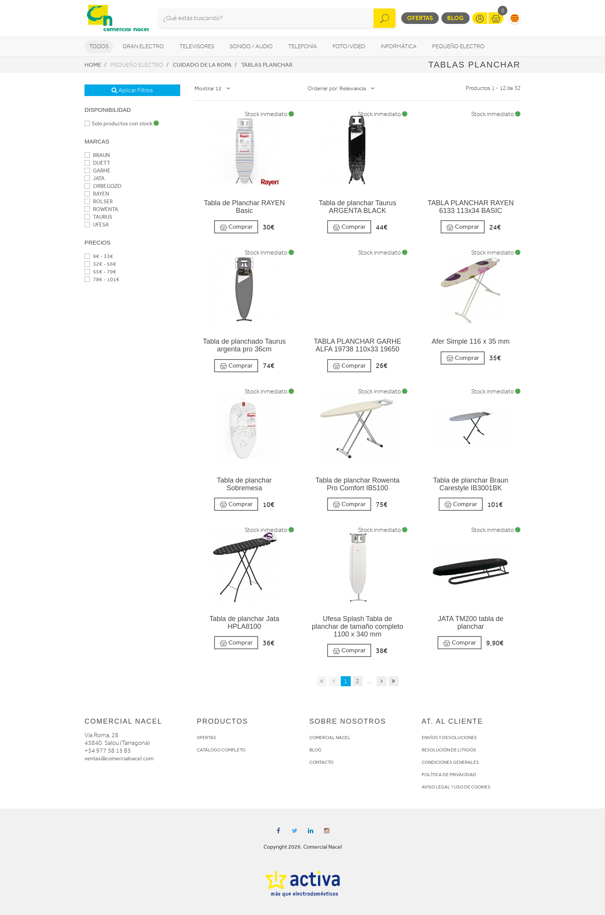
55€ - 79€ (100, 271)
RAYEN (96, 194)
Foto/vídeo (349, 46)
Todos (98, 46)
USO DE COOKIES (472, 787)
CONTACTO (321, 762)
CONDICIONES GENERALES (450, 762)
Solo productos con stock (121, 123)
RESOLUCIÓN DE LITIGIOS (449, 750)
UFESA (96, 224)
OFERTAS (206, 737)
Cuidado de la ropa (202, 64)
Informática (399, 46)
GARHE (97, 170)
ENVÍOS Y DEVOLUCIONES (449, 737)
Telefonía (302, 46)
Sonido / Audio (251, 46)
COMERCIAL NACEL (329, 737)
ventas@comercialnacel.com (119, 758)
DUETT (97, 163)
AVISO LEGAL (436, 787)
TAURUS (98, 217)
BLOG (315, 750)
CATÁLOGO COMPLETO (221, 750)
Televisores (196, 46)
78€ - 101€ (101, 279)
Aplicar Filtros (132, 90)
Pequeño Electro (458, 46)
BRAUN (97, 155)
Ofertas (420, 18)
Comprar (236, 227)
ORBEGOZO (103, 186)
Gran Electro (143, 46)
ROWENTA (101, 209)
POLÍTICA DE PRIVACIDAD (449, 774)
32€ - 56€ (100, 264)
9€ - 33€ (98, 256)
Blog (455, 18)
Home (92, 64)
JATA (94, 178)
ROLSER (98, 201)
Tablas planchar (266, 64)
